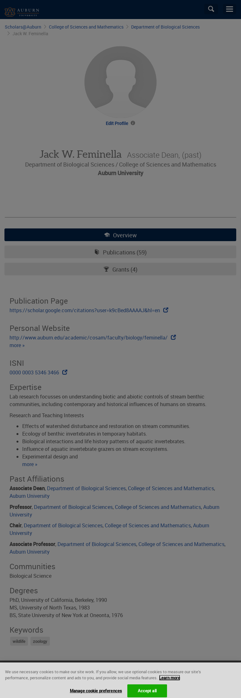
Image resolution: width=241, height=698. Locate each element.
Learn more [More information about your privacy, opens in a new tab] (169, 680)
